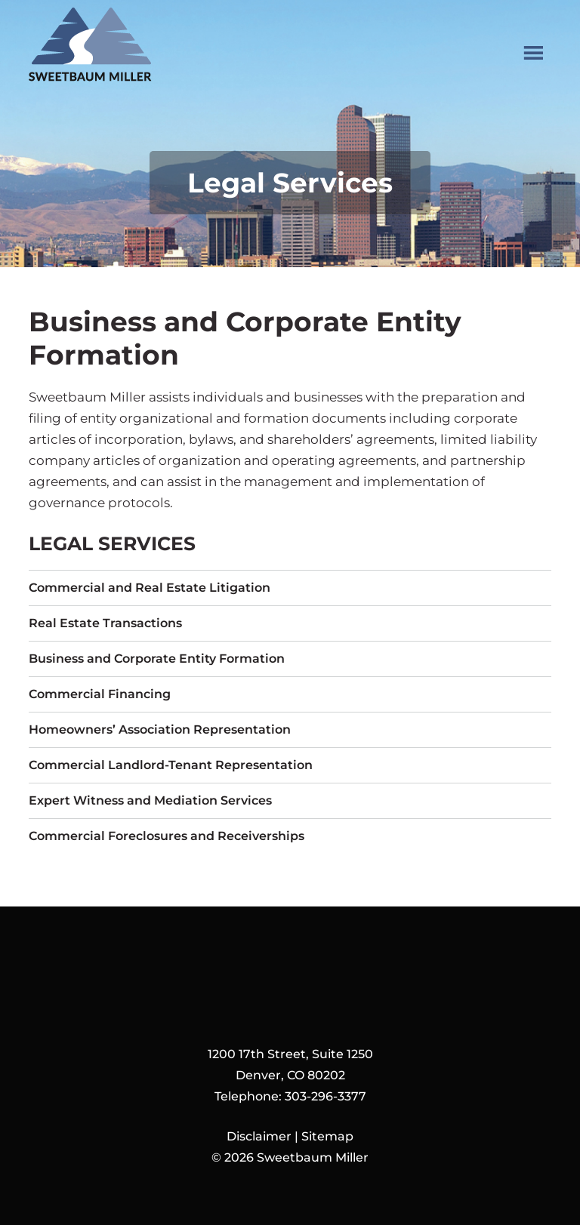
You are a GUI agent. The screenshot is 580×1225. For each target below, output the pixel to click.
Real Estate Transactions (105, 623)
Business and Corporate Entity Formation (157, 658)
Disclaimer (259, 1136)
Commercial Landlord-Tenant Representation (171, 765)
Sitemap (327, 1136)
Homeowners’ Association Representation (160, 729)
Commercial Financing (100, 694)
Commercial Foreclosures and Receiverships (166, 836)
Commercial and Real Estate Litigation (149, 587)
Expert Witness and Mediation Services (150, 800)
